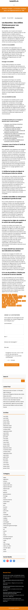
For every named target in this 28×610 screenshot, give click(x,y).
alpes (4, 477)
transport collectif (12, 305)
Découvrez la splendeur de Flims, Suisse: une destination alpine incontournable (12, 593)
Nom (5, 336)
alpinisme (5, 479)
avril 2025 (5, 440)
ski (4, 529)
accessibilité (4, 294)
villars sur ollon (7, 546)
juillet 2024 (6, 457)
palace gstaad (7, 523)
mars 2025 (6, 442)
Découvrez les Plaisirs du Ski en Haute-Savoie (12, 598)
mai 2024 (5, 461)
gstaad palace (7, 494)
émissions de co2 (9, 297)
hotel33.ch (14, 1)
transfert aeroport (8, 536)
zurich (4, 551)
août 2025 (6, 433)
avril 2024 (5, 462)
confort (10, 296)
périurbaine (18, 301)
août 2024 (6, 455)
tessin (4, 535)
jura (4, 505)
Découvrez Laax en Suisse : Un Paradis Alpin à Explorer (13, 575)
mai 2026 (5, 416)
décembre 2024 (7, 448)
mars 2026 (6, 420)
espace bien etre (7, 485)
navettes (12, 301)
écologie (20, 296)
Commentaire (8, 323)
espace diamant (7, 486)
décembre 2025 (7, 425)
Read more (7, 578)
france (5, 490)
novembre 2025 (7, 427)
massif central (7, 516)
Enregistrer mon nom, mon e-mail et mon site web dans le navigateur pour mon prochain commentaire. (14, 355)
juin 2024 (5, 459)
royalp (5, 527)
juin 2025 (5, 436)
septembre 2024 (7, 453)
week (4, 549)
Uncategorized (18, 18)
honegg (5, 496)
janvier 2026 (6, 424)
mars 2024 (6, 464)
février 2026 (6, 422)
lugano (5, 509)
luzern (4, 512)
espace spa (6, 488)
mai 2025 (5, 438)
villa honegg (6, 544)
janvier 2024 (6, 468)
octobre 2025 (6, 429)
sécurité (8, 304)
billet (10, 294)
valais (4, 540)
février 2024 (6, 466)
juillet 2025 (6, 435)
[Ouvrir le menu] (14, 5)
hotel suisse (6, 501)
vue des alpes (6, 547)
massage (5, 514)
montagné (6, 522)
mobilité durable (10, 299)
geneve (5, 492)
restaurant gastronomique (10, 525)
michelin (5, 520)
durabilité (15, 296)
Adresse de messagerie (10, 342)
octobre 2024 (6, 451)
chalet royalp (6, 483)
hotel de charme (7, 499)
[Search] (23, 381)
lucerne (5, 507)
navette (8, 301)
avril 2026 (5, 418)
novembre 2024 (7, 449)
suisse (5, 531)
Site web (6, 347)
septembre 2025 (7, 431)
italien (4, 503)
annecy (5, 481)
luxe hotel (5, 511)
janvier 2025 (6, 446)
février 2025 (6, 444)
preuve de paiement (8, 302)
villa (4, 542)
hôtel (4, 498)
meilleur (5, 518)
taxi (4, 533)
